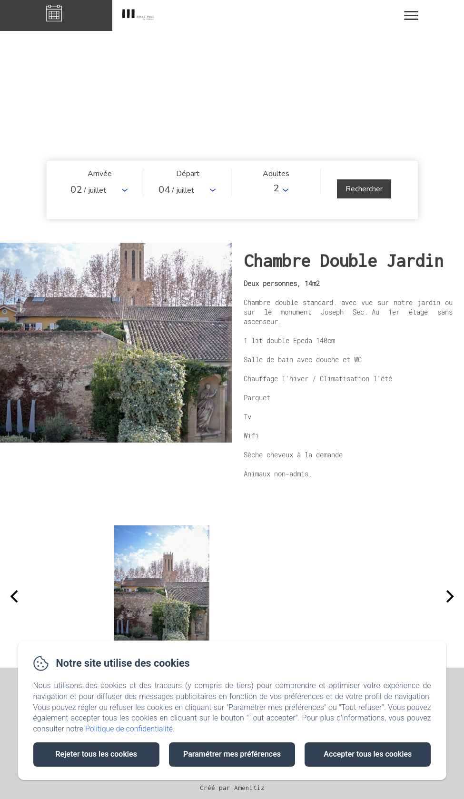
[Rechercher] (364, 188)
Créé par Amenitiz (232, 787)
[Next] (448, 596)
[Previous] (15, 596)
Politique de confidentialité (129, 728)
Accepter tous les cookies (368, 754)
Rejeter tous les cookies (96, 754)
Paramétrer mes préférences (232, 754)
